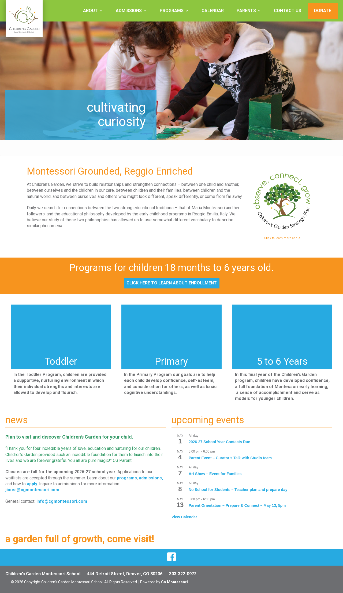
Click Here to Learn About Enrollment (171, 282)
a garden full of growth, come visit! (79, 539)
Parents (246, 10)
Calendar (213, 10)
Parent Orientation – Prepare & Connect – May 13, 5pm (237, 505)
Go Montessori (174, 582)
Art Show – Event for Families (215, 474)
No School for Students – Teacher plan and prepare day (238, 489)
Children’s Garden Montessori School (42, 573)
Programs (172, 10)
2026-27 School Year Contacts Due (219, 442)
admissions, (151, 477)
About (90, 10)
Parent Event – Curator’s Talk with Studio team (230, 458)
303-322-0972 (182, 573)
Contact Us (287, 10)
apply (32, 483)
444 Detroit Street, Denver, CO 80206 (124, 573)
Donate (322, 10)
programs (127, 477)
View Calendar (184, 517)
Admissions (129, 10)
